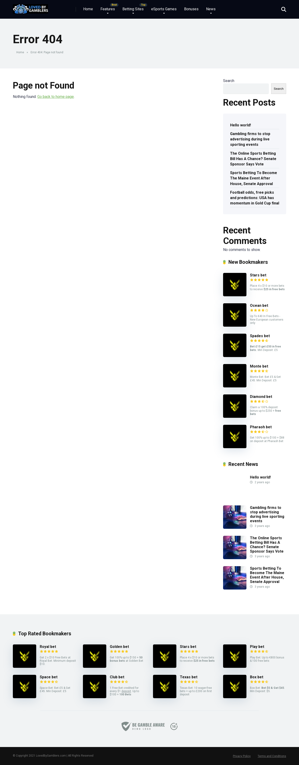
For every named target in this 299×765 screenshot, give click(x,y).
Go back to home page (55, 96)
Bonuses (191, 9)
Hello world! (240, 125)
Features (107, 9)
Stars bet (258, 275)
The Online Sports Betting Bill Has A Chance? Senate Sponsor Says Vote (253, 158)
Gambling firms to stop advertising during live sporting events (250, 139)
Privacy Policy (242, 756)
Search (228, 81)
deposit (126, 691)
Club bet (117, 677)
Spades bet (260, 336)
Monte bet (259, 366)
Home (88, 9)
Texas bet (188, 677)
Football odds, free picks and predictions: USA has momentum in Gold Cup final (254, 197)
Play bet (257, 646)
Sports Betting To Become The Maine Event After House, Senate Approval (253, 178)
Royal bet (48, 646)
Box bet (256, 677)
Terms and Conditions (272, 756)
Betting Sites (133, 9)
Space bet (48, 677)
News (211, 9)
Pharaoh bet (261, 427)
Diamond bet (261, 396)
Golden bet (119, 646)
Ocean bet (259, 305)
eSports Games (164, 9)
